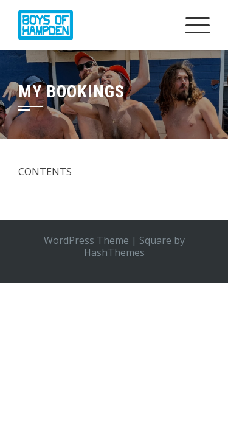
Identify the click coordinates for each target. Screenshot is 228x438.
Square (155, 240)
